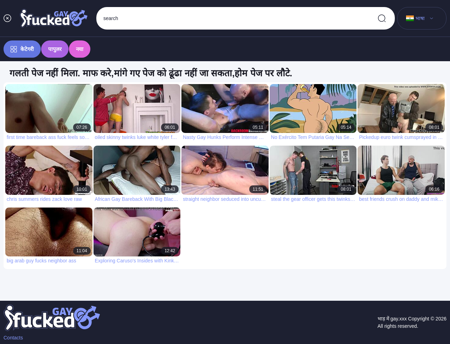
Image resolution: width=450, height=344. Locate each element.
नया (79, 49)
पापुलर (55, 49)
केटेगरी (22, 49)
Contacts (13, 337)
